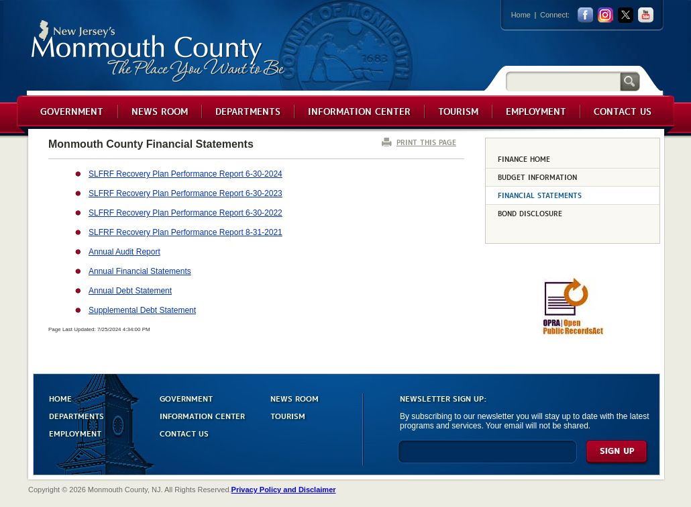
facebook (585, 15)
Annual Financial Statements (140, 271)
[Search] (563, 81)
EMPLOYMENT (75, 433)
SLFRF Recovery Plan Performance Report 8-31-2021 (185, 232)
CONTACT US (184, 433)
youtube (645, 15)
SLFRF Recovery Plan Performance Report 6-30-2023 (185, 193)
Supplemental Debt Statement (142, 310)
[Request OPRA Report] (572, 332)
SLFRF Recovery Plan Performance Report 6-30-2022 (185, 213)
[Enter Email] (487, 457)
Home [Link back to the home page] (521, 15)
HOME (60, 398)
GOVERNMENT (186, 398)
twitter (625, 15)
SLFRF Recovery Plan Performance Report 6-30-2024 (185, 174)
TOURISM (287, 415)
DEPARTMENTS (76, 415)
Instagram (605, 15)
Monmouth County (159, 51)
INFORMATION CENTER (202, 415)
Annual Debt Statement (130, 290)
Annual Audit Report (124, 252)
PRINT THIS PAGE (426, 142)
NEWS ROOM (294, 398)
